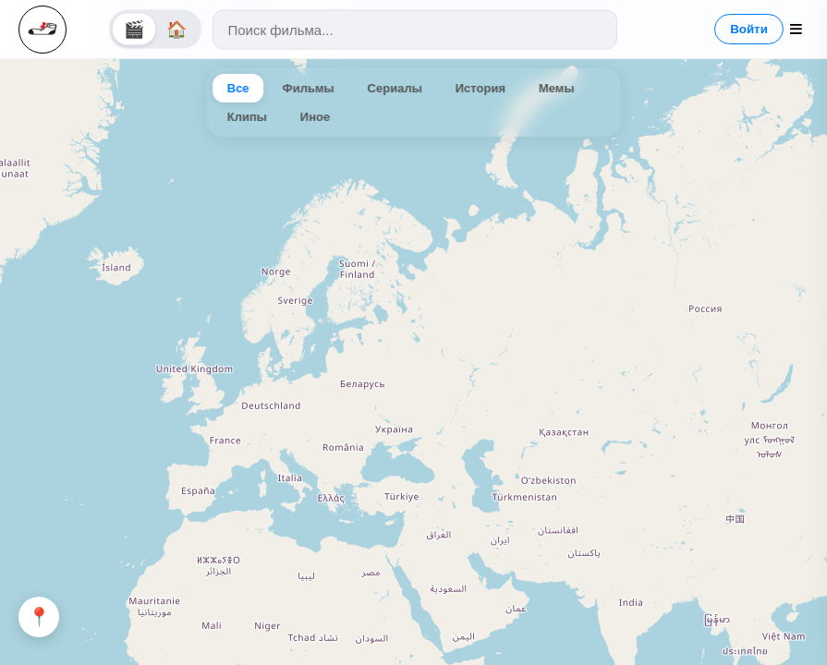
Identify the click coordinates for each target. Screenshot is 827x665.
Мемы (557, 88)
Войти (749, 29)
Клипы (247, 117)
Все (238, 88)
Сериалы (395, 88)
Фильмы (308, 88)
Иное (315, 117)
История (480, 88)
